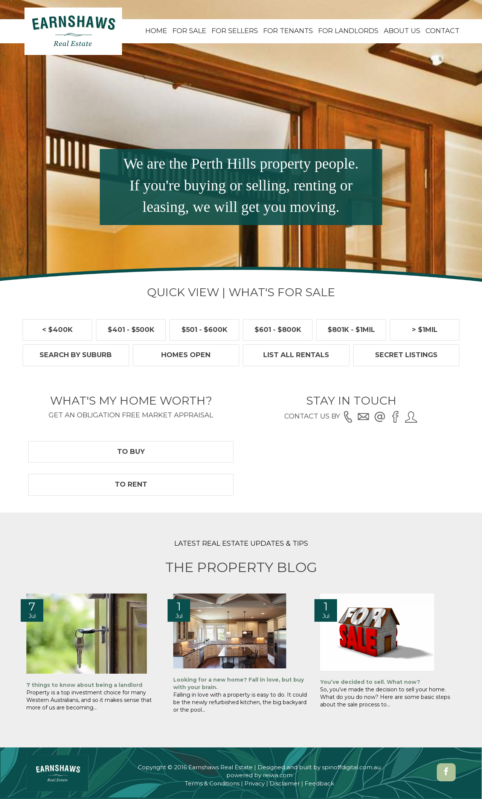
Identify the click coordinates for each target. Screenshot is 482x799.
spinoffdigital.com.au (351, 767)
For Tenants (288, 31)
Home (156, 31)
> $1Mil (425, 330)
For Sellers (235, 31)
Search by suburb (76, 355)
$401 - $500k (131, 330)
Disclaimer (285, 783)
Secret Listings (406, 355)
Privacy (254, 783)
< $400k (57, 330)
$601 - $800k (278, 330)
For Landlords (348, 31)
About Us (402, 31)
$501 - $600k (204, 330)
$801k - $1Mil (351, 330)
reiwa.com (278, 775)
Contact (442, 31)
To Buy (131, 451)
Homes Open (185, 355)
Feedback (319, 783)
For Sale (189, 31)
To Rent (131, 484)
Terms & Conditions (212, 783)
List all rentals (296, 355)
